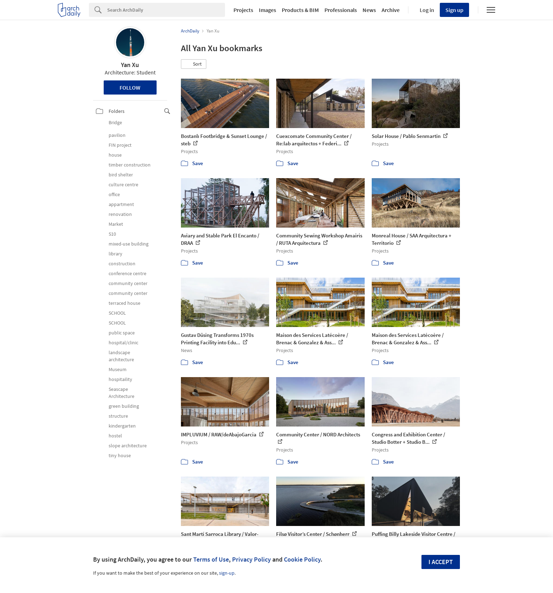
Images (267, 10)
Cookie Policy (302, 559)
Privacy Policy (251, 559)
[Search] (166, 10)
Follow (130, 87)
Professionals (340, 10)
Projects (243, 10)
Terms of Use (211, 559)
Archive (391, 10)
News (369, 10)
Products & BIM (300, 10)
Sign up (454, 9)
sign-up (227, 573)
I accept (441, 562)
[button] (193, 64)
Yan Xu (130, 65)
